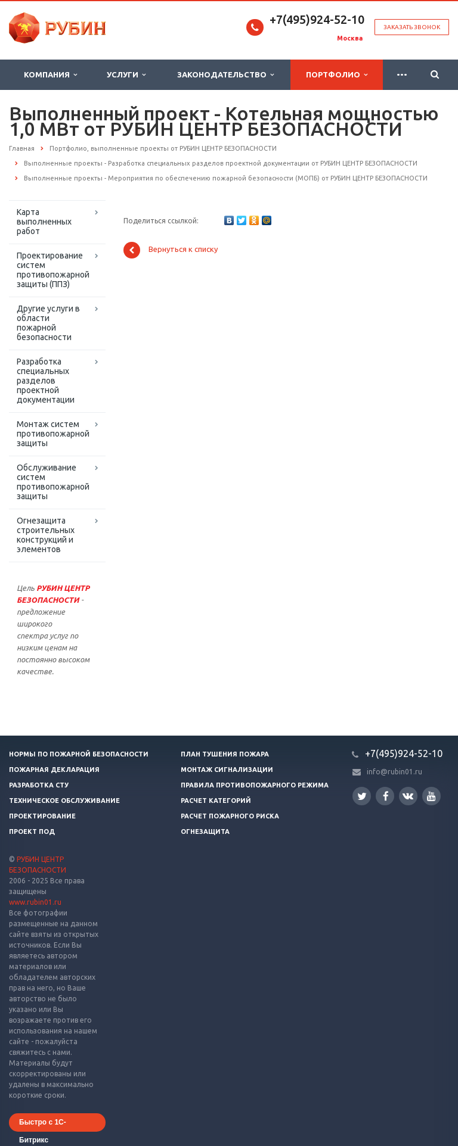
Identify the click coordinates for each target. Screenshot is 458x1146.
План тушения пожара (225, 754)
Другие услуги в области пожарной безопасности (48, 323)
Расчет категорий (216, 800)
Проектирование (42, 816)
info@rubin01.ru (394, 772)
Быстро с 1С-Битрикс (42, 1125)
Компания (50, 74)
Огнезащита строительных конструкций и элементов (46, 535)
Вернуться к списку (170, 250)
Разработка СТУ (39, 785)
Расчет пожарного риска (230, 816)
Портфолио (336, 74)
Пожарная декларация (54, 769)
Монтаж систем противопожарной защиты (53, 433)
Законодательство (225, 74)
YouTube (431, 796)
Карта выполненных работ (44, 221)
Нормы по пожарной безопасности (78, 754)
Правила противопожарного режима (255, 785)
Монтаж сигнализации (227, 769)
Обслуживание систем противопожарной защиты (53, 482)
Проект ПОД (32, 831)
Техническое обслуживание (64, 800)
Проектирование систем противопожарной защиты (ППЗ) (53, 270)
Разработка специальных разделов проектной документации (46, 380)
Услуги (126, 74)
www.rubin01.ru (35, 902)
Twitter (362, 796)
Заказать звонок (411, 27)
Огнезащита (205, 831)
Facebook (386, 796)
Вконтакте (408, 795)
